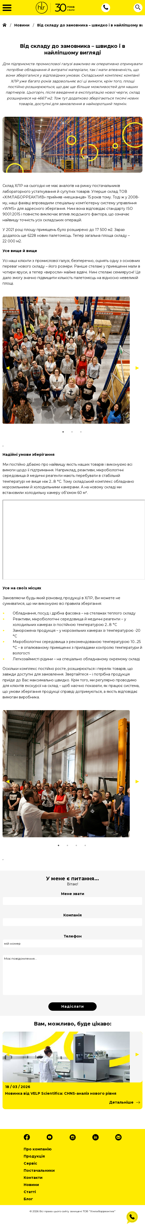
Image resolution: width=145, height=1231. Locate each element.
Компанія (72, 915)
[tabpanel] (71, 360)
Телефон (73, 936)
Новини (31, 1184)
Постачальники (39, 1170)
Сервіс (30, 1163)
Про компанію (38, 1149)
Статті (30, 1192)
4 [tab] (91, 845)
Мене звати (72, 893)
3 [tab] (87, 431)
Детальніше (121, 1102)
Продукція (34, 1156)
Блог (28, 1199)
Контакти (33, 1177)
